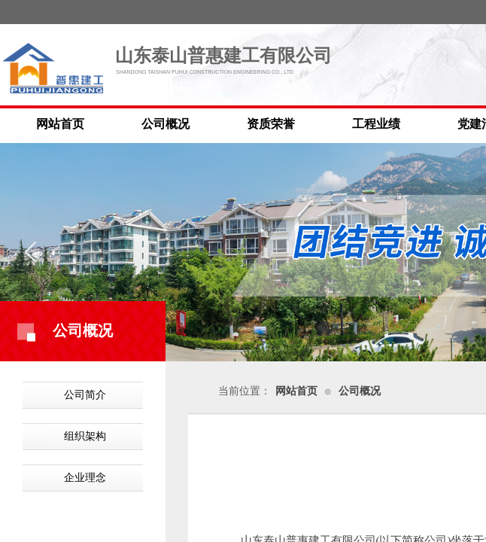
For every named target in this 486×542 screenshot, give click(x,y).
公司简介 (85, 394)
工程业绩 (376, 123)
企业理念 (85, 477)
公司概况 (165, 123)
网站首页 (60, 123)
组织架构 (85, 436)
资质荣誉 (271, 123)
